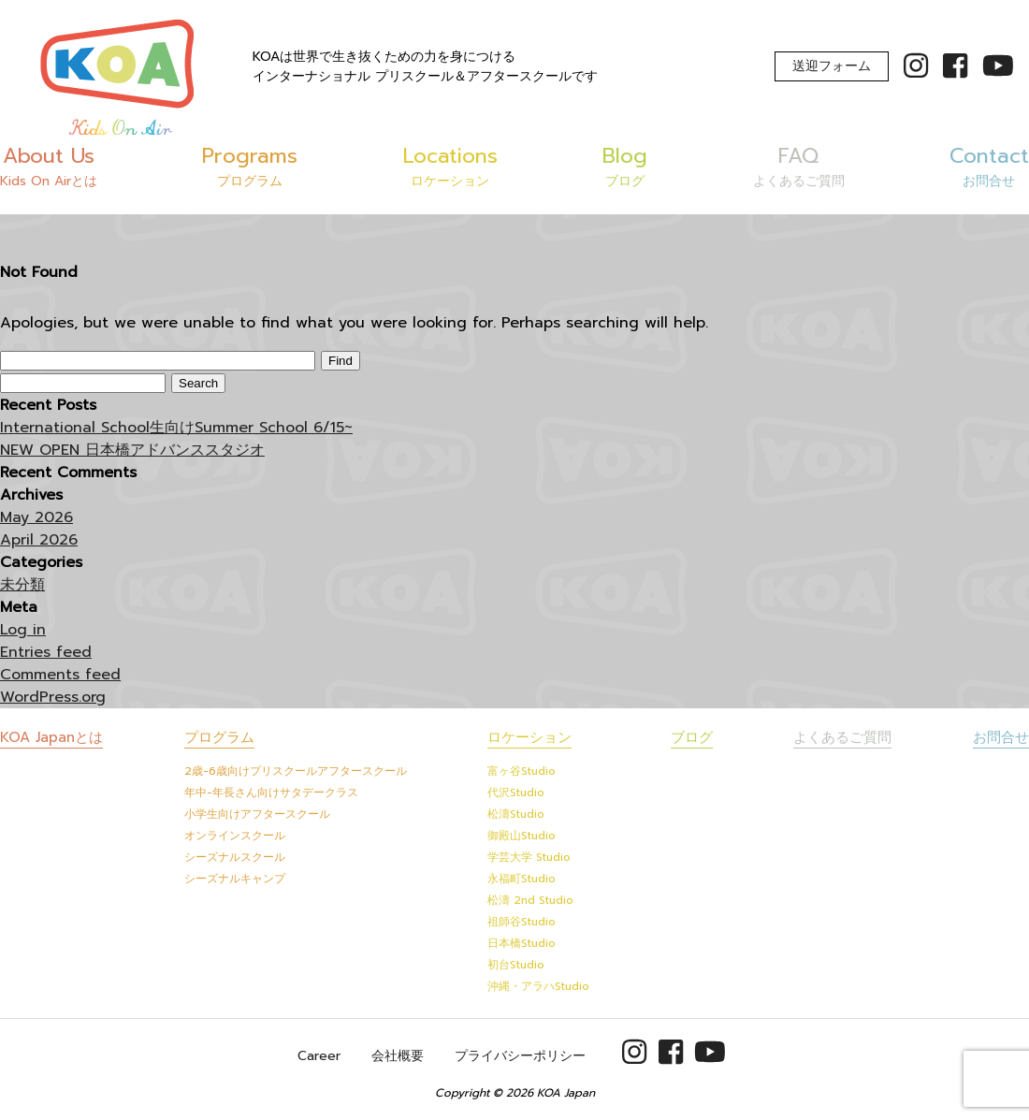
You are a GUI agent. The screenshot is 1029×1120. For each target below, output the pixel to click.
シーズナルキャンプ (234, 878)
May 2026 (36, 517)
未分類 (22, 585)
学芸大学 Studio (529, 857)
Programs (249, 165)
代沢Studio (515, 792)
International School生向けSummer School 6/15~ (176, 427)
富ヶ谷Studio (521, 771)
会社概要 (397, 1056)
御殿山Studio (521, 835)
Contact (989, 165)
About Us (48, 165)
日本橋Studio (521, 943)
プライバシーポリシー (520, 1056)
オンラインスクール (234, 835)
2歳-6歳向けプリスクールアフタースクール (295, 771)
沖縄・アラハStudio (538, 986)
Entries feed (46, 652)
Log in (23, 629)
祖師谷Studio (521, 921)
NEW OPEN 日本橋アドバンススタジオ (132, 450)
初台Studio (515, 964)
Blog (624, 165)
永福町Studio (521, 878)
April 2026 (39, 540)
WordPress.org (53, 697)
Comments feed (60, 674)
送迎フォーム (831, 66)
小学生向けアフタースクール (257, 814)
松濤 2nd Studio (530, 900)
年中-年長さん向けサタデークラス (271, 792)
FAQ (799, 165)
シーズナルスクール (234, 857)
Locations (450, 165)
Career (319, 1056)
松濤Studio (515, 814)
